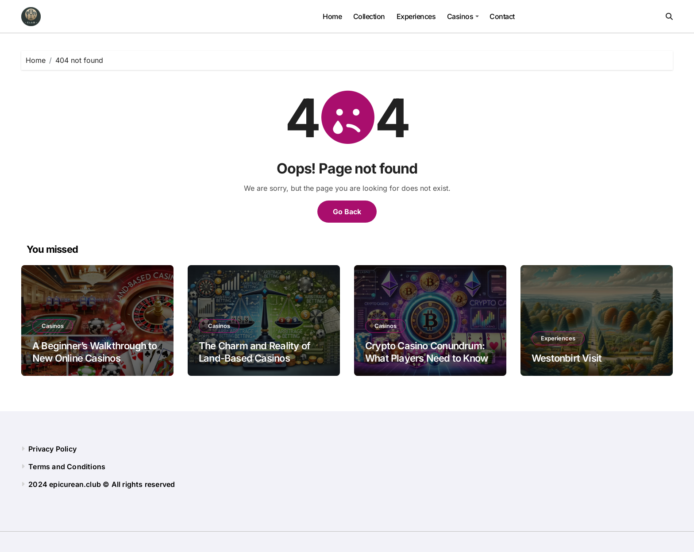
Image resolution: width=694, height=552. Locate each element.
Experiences (416, 16)
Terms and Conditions (66, 466)
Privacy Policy (52, 448)
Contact (502, 16)
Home (332, 16)
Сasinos (463, 16)
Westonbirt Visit (566, 358)
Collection (369, 16)
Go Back (347, 211)
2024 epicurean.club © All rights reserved (101, 484)
